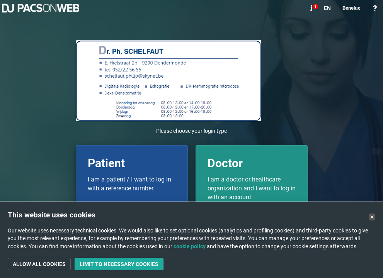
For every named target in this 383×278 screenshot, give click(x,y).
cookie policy (190, 246)
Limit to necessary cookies (119, 264)
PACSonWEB (40, 8)
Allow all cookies (39, 264)
